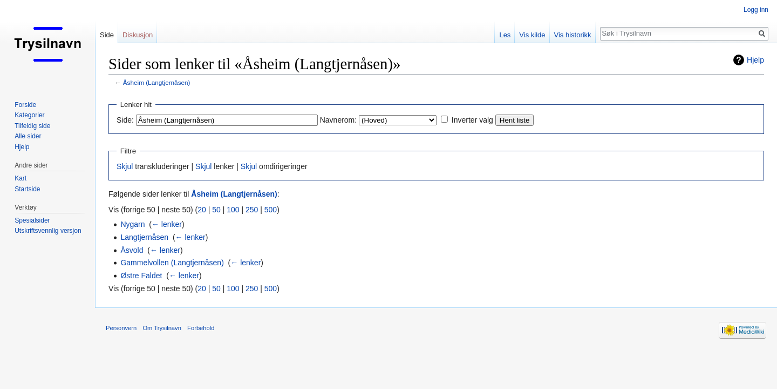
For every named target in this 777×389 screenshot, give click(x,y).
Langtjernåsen (144, 237)
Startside (27, 189)
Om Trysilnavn (161, 328)
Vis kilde (532, 35)
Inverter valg (472, 120)
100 (233, 209)
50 (216, 209)
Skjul (125, 166)
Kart (20, 178)
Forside (25, 105)
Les (504, 35)
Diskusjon (137, 35)
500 (270, 209)
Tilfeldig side (32, 126)
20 (201, 209)
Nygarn (132, 224)
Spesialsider (32, 220)
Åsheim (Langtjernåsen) (156, 82)
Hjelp (755, 60)
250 (252, 209)
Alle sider (28, 136)
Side (107, 35)
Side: (125, 120)
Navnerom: (338, 120)
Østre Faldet (141, 275)
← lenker (167, 224)
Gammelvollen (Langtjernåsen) (171, 262)
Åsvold (131, 250)
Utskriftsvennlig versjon (48, 230)
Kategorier (29, 115)
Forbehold (200, 328)
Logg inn (756, 10)
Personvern (121, 328)
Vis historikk (572, 35)
